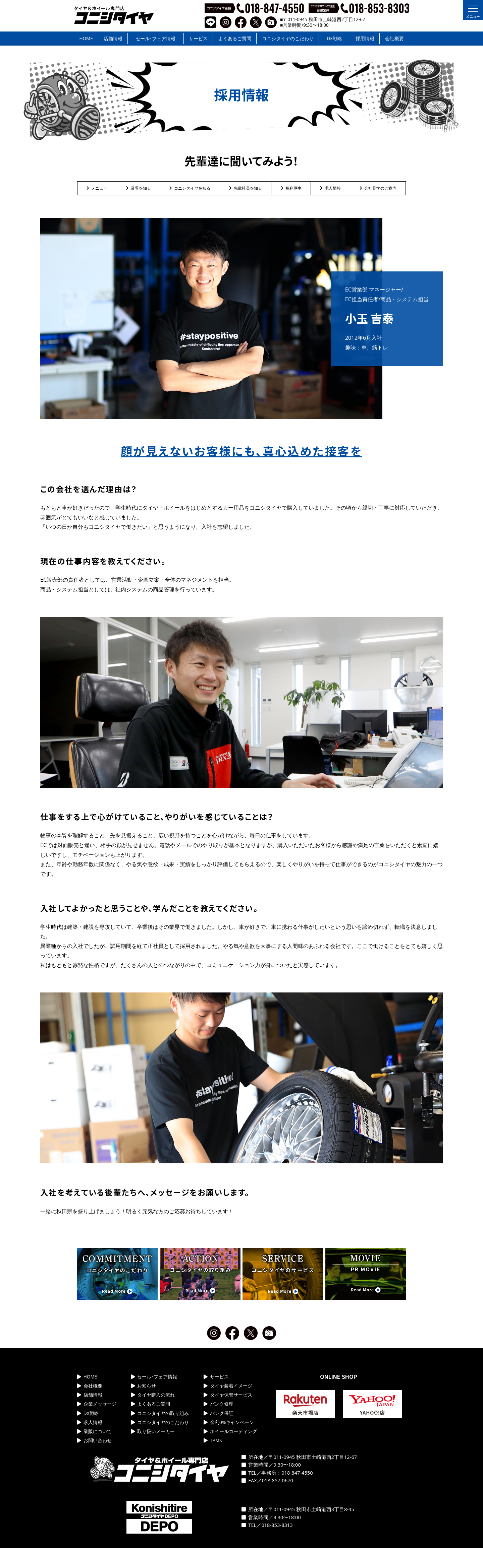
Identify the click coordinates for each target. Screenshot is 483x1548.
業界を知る (138, 188)
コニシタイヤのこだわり (288, 38)
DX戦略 (334, 38)
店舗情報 (113, 38)
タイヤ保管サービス (228, 1395)
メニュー (97, 188)
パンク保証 (218, 1413)
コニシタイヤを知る (189, 188)
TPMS (213, 1440)
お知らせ (143, 1385)
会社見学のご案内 (378, 188)
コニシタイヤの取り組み (160, 1413)
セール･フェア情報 (155, 38)
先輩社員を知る (245, 188)
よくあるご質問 (234, 38)
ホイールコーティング (230, 1431)
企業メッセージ (96, 1404)
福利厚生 (291, 188)
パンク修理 (218, 1404)
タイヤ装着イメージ (228, 1385)
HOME (86, 38)
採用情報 (365, 38)
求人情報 (330, 188)
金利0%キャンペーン (229, 1422)
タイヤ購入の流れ (153, 1395)
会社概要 (394, 38)
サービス (198, 38)
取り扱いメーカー (153, 1431)
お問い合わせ (94, 1440)
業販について (94, 1431)
